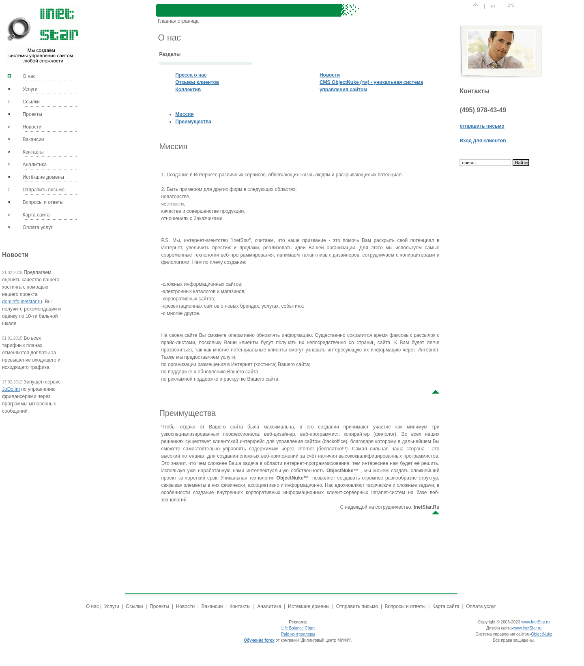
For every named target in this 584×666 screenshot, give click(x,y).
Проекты (32, 114)
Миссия (184, 114)
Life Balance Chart (298, 628)
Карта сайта (36, 215)
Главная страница (177, 21)
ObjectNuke (541, 634)
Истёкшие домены (43, 177)
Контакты (33, 152)
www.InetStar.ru (535, 622)
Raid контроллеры (298, 634)
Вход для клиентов (482, 140)
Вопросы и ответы (43, 202)
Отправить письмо (43, 190)
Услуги (30, 89)
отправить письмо (481, 126)
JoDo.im (11, 389)
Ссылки (31, 102)
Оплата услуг (38, 227)
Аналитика (35, 164)
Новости (32, 127)
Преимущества (193, 121)
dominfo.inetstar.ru (22, 301)
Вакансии (33, 139)
